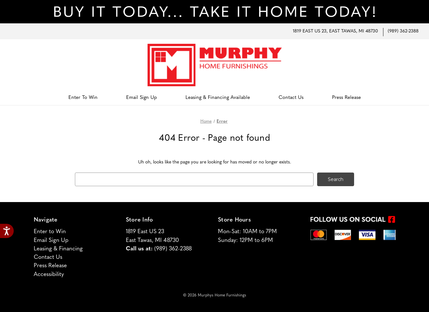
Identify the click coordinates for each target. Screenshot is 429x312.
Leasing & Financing (58, 249)
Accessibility (49, 274)
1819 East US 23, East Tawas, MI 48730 (335, 31)
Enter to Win (83, 97)
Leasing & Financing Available (217, 97)
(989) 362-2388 (403, 31)
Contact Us (291, 97)
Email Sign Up (141, 97)
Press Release (346, 97)
